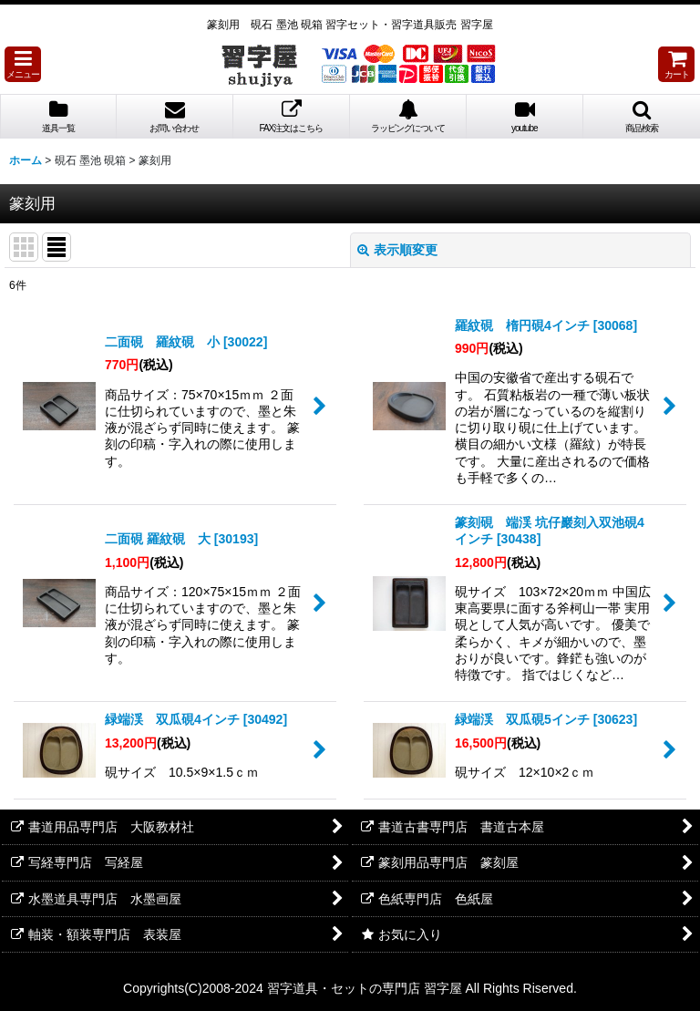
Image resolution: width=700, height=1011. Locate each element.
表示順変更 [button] (397, 249)
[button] (23, 64)
